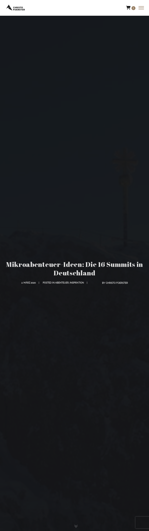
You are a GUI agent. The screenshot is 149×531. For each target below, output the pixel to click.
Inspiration (77, 282)
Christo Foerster (117, 283)
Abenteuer (62, 282)
